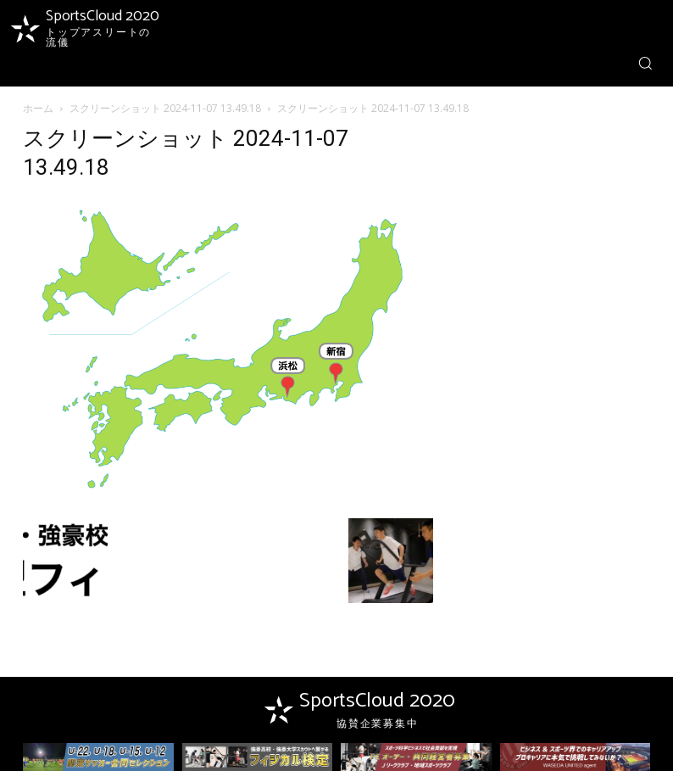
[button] (645, 62)
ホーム (38, 108)
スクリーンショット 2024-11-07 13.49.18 (165, 108)
